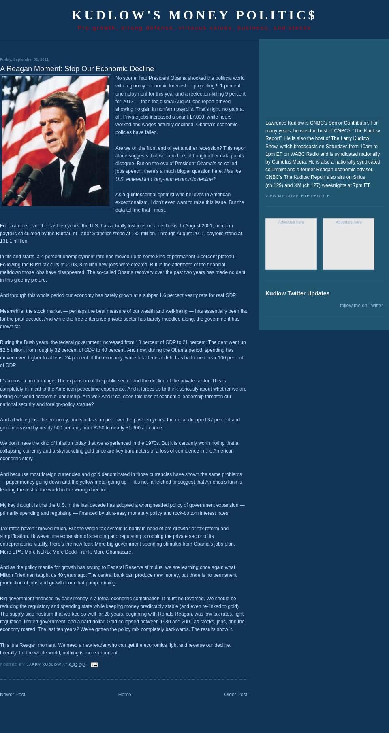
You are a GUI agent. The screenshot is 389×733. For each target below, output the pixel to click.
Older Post (235, 694)
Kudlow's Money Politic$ (194, 15)
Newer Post (12, 694)
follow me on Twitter (361, 305)
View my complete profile (297, 196)
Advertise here (291, 222)
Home (124, 694)
